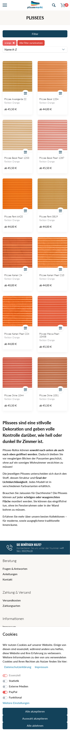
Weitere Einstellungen (16, 702)
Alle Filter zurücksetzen (31, 43)
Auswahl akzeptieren (35, 718)
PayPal (13, 691)
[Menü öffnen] (5, 5)
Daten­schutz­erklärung (18, 667)
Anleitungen (10, 574)
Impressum (9, 626)
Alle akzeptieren (35, 711)
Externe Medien (18, 686)
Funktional (15, 697)
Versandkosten (12, 600)
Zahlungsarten (11, 605)
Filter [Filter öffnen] (35, 33)
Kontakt (7, 579)
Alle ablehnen (35, 725)
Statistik (14, 680)
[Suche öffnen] (53, 5)
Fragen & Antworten (15, 568)
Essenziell (15, 675)
